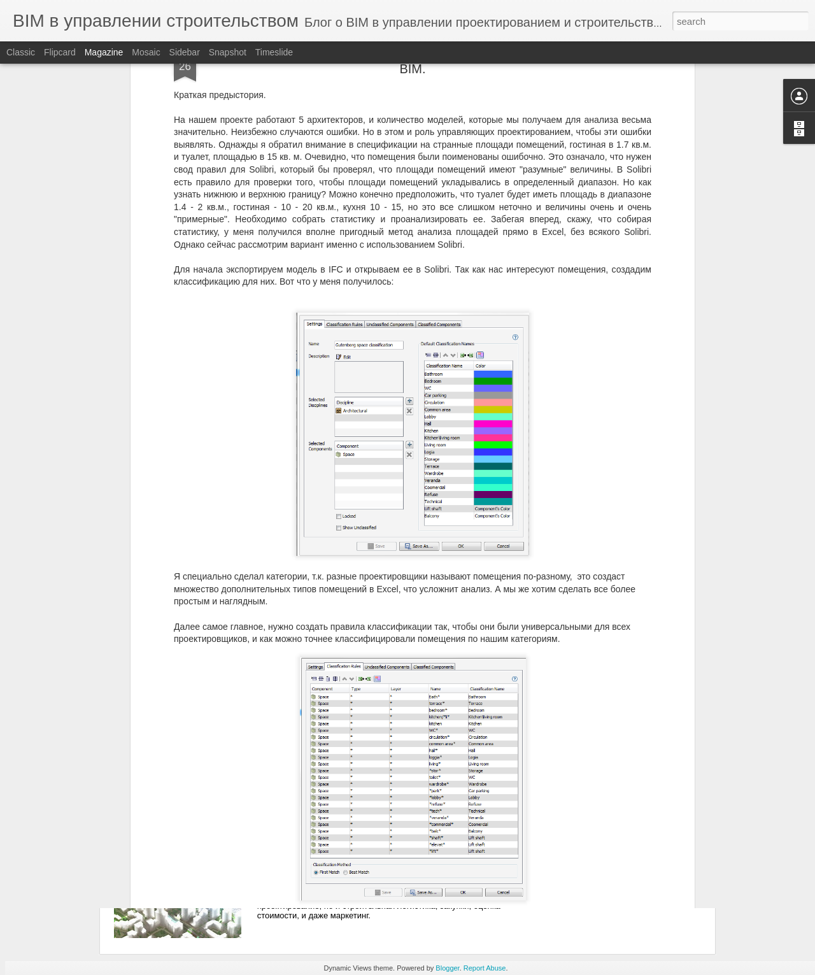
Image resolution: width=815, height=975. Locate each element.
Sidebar (184, 52)
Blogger (447, 968)
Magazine (104, 52)
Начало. (299, 816)
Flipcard (60, 52)
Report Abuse (485, 968)
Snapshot (227, 52)
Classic (20, 52)
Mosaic (146, 52)
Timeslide (274, 52)
